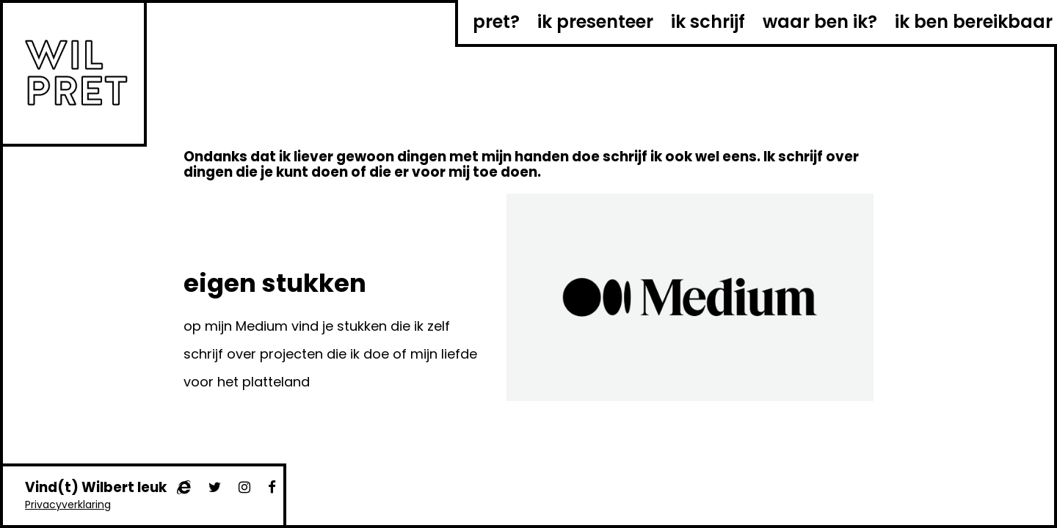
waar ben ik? (820, 22)
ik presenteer (595, 22)
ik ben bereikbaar (974, 22)
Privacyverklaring (68, 504)
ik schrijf (708, 22)
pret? (496, 22)
